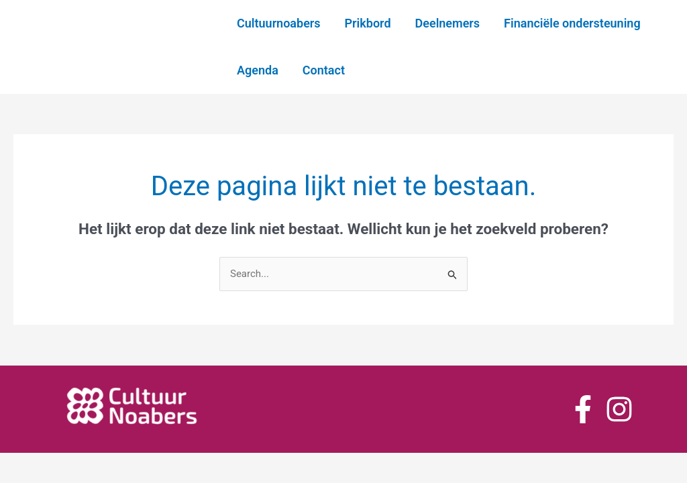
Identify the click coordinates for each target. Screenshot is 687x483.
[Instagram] (619, 409)
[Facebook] (583, 409)
